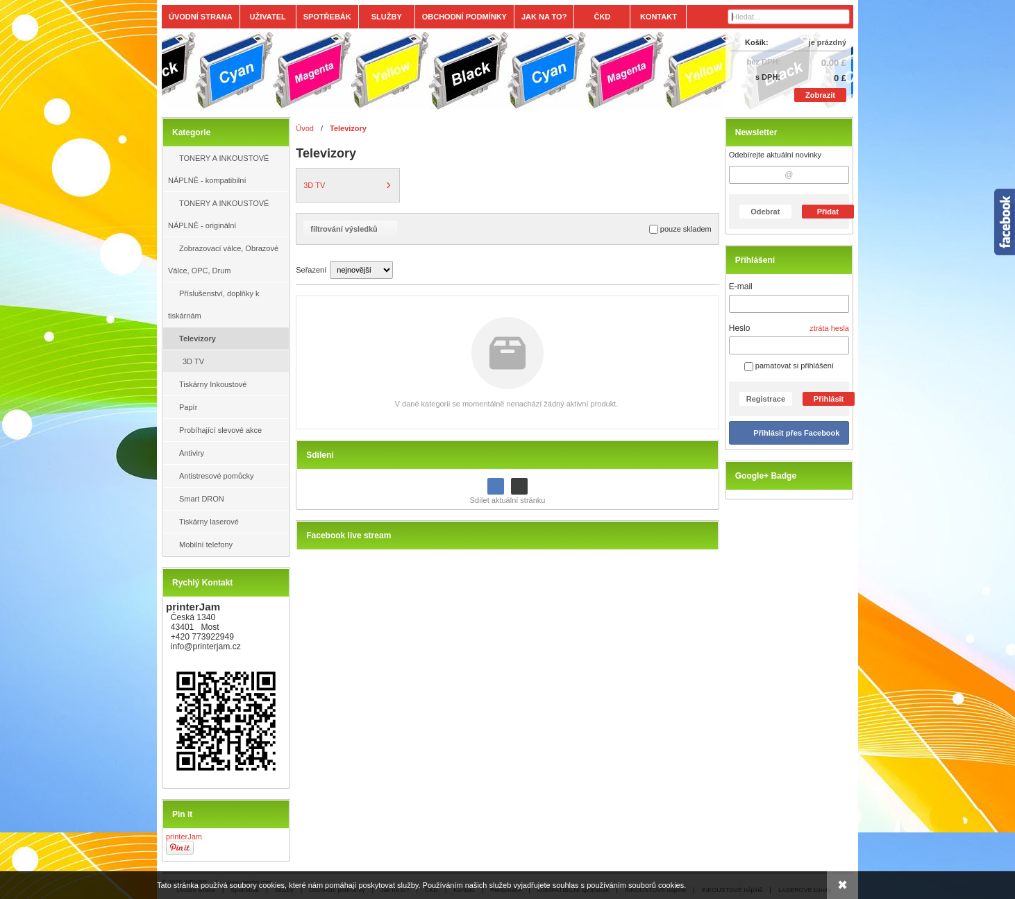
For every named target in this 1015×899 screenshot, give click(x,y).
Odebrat (765, 211)
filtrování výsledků (350, 229)
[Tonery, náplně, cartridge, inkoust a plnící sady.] (421, 71)
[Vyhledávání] (788, 17)
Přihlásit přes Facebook (796, 433)
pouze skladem (680, 229)
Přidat (828, 211)
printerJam (184, 836)
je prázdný (827, 42)
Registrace (765, 399)
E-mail (741, 286)
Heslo (739, 328)
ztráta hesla (829, 328)
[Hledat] (840, 16)
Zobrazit (820, 95)
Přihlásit (829, 399)
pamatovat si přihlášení (789, 365)
